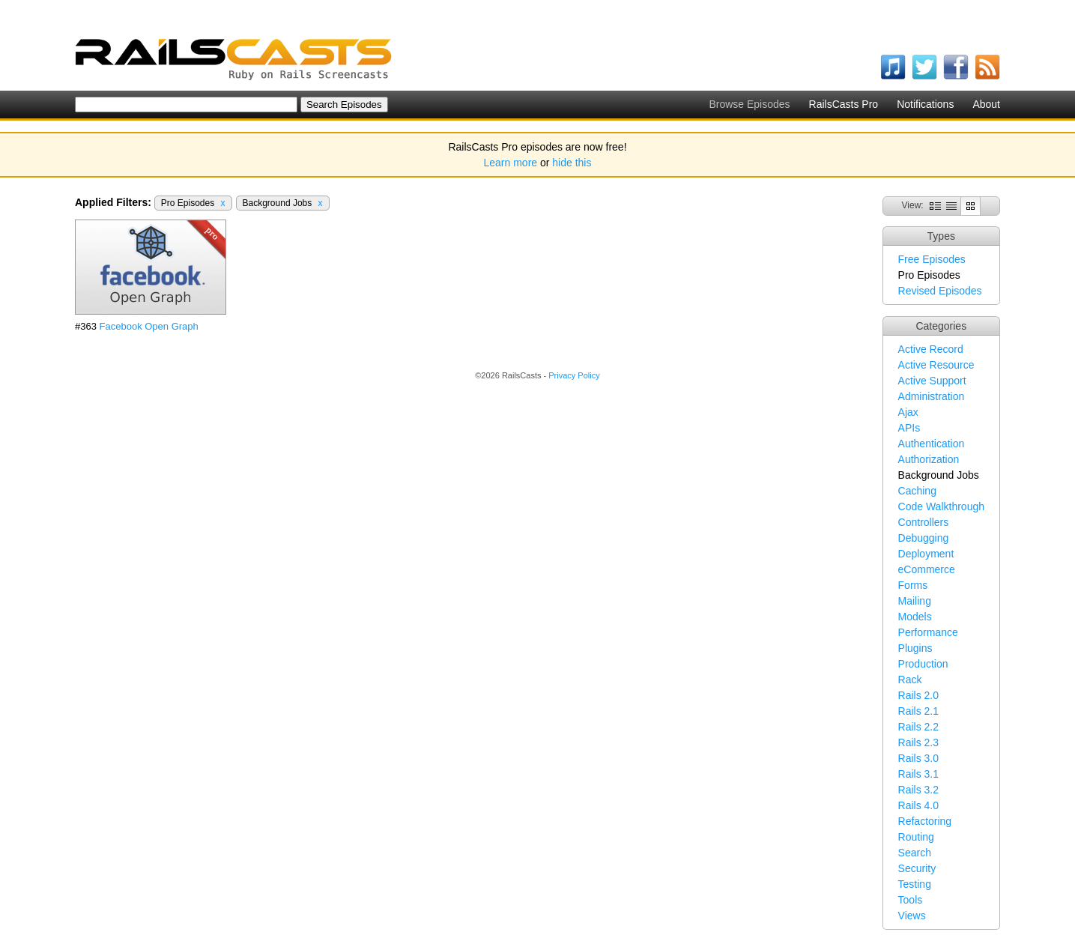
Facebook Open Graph (149, 326)
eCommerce (926, 569)
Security (917, 868)
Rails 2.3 (918, 742)
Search (914, 853)
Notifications (925, 104)
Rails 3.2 (918, 790)
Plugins (915, 648)
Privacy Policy (573, 375)
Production (923, 664)
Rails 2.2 (918, 727)
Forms (913, 585)
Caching (917, 491)
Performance (928, 632)
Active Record (930, 349)
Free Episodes (932, 259)
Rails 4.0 (918, 805)
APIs (909, 428)
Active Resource (936, 365)
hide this (571, 163)
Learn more (511, 163)
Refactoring (925, 821)
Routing (916, 837)
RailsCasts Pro (844, 104)
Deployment (926, 554)
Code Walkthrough (941, 506)
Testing (914, 884)
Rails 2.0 (918, 695)
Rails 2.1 (918, 711)
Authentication (931, 444)
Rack (910, 680)
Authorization (929, 459)
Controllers (923, 522)
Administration (931, 396)
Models (915, 617)
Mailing (914, 601)
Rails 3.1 (918, 774)
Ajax (908, 412)
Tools (910, 900)
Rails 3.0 (918, 758)
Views (912, 916)
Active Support (932, 381)
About (986, 104)
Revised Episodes (940, 291)
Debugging (923, 538)
